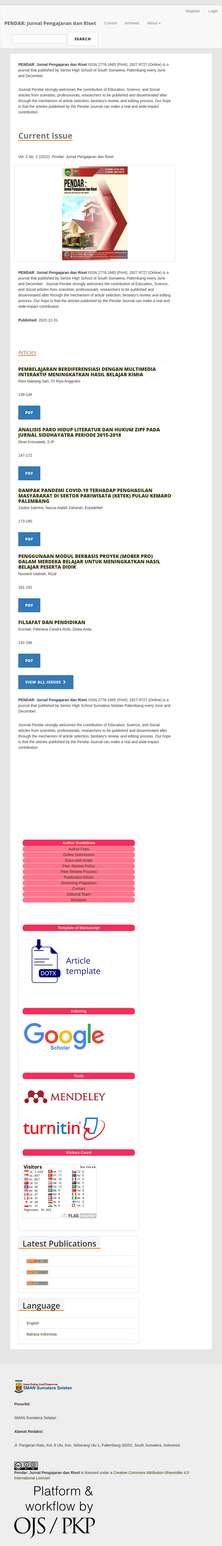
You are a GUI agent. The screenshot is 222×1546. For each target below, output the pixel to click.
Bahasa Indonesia (42, 1334)
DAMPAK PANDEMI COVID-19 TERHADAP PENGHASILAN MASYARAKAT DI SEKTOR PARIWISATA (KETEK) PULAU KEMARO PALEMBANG (94, 495)
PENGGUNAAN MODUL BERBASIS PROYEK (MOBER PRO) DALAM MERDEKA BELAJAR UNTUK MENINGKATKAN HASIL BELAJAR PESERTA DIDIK (89, 561)
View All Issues (45, 682)
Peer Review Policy (79, 866)
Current (110, 23)
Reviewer (79, 900)
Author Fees (79, 849)
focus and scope (78, 860)
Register (193, 11)
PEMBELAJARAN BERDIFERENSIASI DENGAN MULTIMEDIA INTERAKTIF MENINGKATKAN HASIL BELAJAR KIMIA (87, 372)
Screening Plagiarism (78, 883)
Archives (132, 23)
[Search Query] (39, 39)
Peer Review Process (79, 871)
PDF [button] (29, 412)
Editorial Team (79, 894)
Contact (78, 888)
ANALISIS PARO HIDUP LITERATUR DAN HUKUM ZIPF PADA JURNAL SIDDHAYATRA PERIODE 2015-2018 (89, 432)
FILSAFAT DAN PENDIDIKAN (51, 622)
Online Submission (79, 855)
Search (82, 38)
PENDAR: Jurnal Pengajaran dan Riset (50, 23)
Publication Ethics (79, 877)
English (33, 1323)
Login (213, 11)
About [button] (154, 23)
